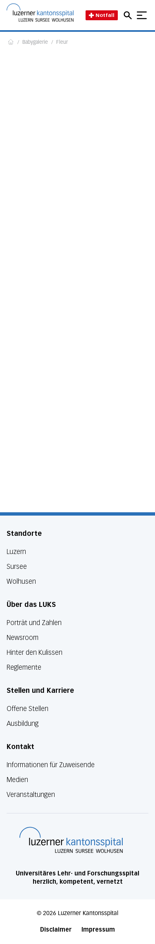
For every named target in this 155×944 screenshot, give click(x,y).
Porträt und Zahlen (34, 623)
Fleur (62, 42)
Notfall (101, 15)
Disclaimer (56, 929)
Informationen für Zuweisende (51, 765)
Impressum (98, 929)
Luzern (16, 552)
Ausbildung (22, 724)
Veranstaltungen (31, 795)
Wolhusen (21, 581)
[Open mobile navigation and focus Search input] (129, 15)
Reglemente (24, 667)
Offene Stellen (27, 709)
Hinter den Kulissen (34, 652)
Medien (17, 780)
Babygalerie (35, 42)
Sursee (17, 567)
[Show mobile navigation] (141, 15)
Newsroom (22, 638)
